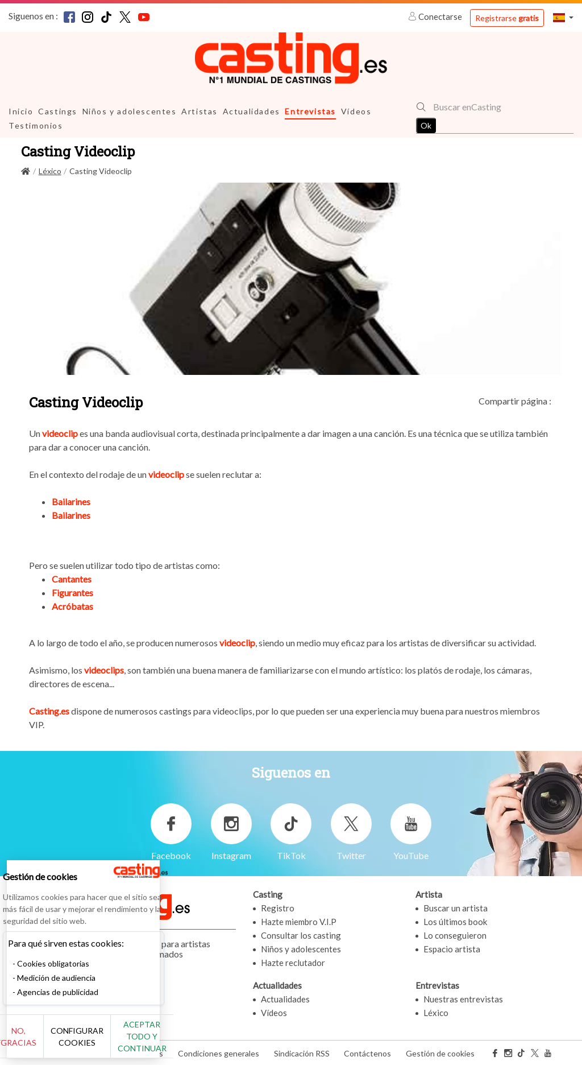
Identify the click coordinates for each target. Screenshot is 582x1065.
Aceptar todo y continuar (205, 1042)
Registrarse (507, 18)
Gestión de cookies (440, 1053)
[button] (563, 17)
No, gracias (47, 1042)
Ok (426, 125)
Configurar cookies (126, 1042)
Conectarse (436, 16)
